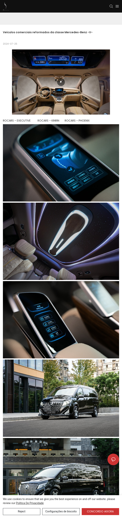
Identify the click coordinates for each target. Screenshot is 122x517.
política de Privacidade (30, 503)
